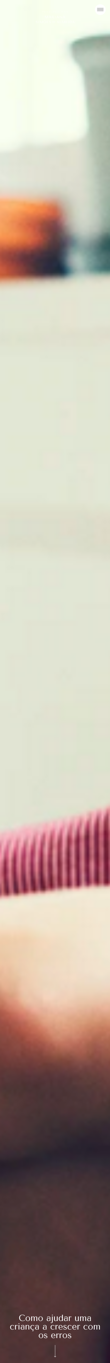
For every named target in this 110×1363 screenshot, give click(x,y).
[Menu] (100, 9)
